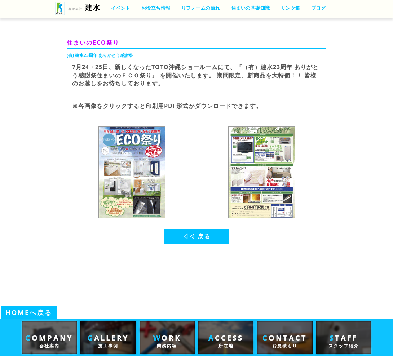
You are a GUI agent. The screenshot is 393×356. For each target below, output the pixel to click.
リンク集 (290, 8)
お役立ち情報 (156, 8)
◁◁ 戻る (196, 236)
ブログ (318, 8)
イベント (121, 8)
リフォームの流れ (200, 8)
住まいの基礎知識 (250, 8)
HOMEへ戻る (28, 312)
